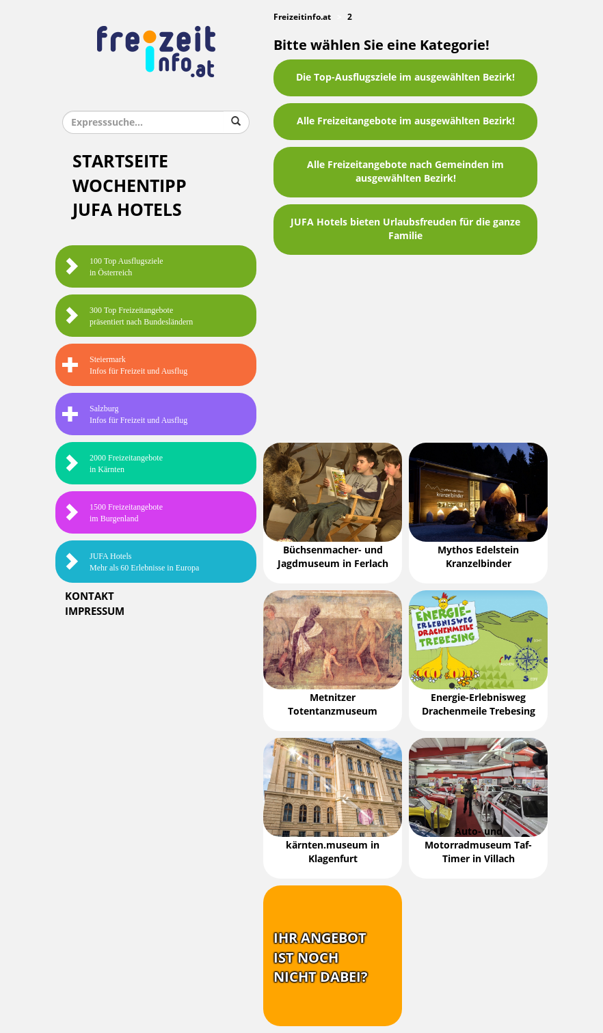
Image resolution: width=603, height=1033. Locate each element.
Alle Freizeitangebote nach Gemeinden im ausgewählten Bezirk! (405, 171)
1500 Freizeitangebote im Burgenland (112, 512)
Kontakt (89, 596)
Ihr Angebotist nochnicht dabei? (320, 957)
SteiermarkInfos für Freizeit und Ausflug (124, 365)
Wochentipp (129, 186)
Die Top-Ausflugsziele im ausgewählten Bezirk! (405, 77)
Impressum (94, 611)
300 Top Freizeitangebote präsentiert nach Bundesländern (127, 316)
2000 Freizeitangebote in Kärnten (112, 463)
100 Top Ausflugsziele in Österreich (112, 266)
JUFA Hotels (127, 210)
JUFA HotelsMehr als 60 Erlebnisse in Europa (130, 562)
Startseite (120, 161)
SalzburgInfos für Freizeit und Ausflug (124, 414)
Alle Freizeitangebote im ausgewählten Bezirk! (406, 121)
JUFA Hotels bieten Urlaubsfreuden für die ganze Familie (405, 229)
